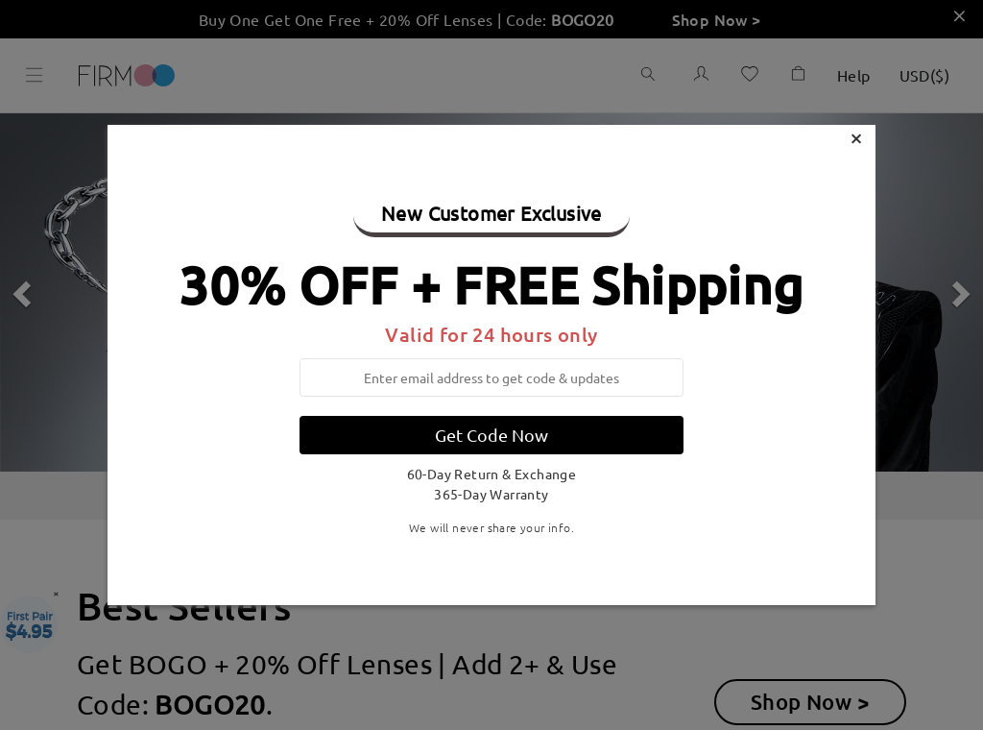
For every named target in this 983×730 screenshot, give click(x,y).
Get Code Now (491, 435)
